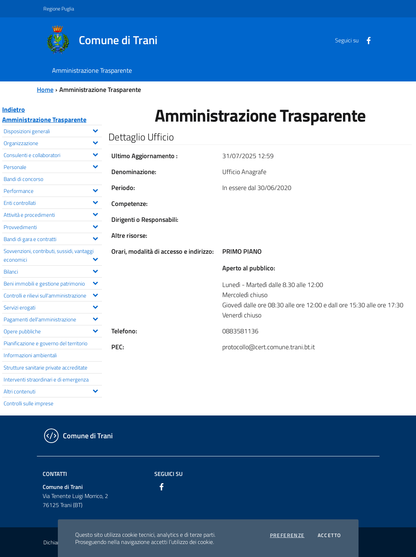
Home (45, 89)
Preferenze (287, 535)
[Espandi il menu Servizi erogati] (95, 306)
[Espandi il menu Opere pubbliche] (95, 330)
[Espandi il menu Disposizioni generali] (95, 130)
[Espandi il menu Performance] (95, 189)
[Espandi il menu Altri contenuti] (95, 390)
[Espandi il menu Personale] (95, 165)
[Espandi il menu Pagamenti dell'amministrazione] (95, 318)
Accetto (329, 535)
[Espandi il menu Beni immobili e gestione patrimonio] (95, 282)
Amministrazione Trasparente (44, 120)
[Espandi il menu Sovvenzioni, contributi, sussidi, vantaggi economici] (95, 258)
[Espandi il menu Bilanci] (95, 270)
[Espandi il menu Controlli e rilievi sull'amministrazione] (95, 294)
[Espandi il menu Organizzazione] (95, 142)
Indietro (13, 109)
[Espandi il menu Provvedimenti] (95, 225)
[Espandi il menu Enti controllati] (95, 201)
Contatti (55, 473)
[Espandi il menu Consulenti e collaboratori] (95, 153)
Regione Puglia (58, 8)
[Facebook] (366, 39)
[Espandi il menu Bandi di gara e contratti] (95, 237)
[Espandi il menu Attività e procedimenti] (95, 213)
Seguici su (168, 473)
